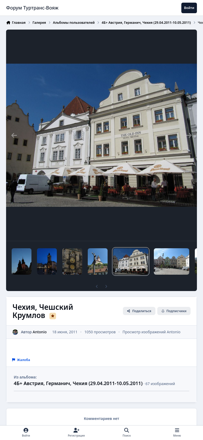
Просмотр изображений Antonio (152, 331)
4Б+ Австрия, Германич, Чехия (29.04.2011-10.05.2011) (78, 383)
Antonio (40, 331)
